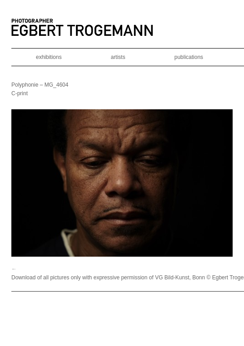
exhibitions (49, 57)
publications (188, 57)
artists (118, 57)
